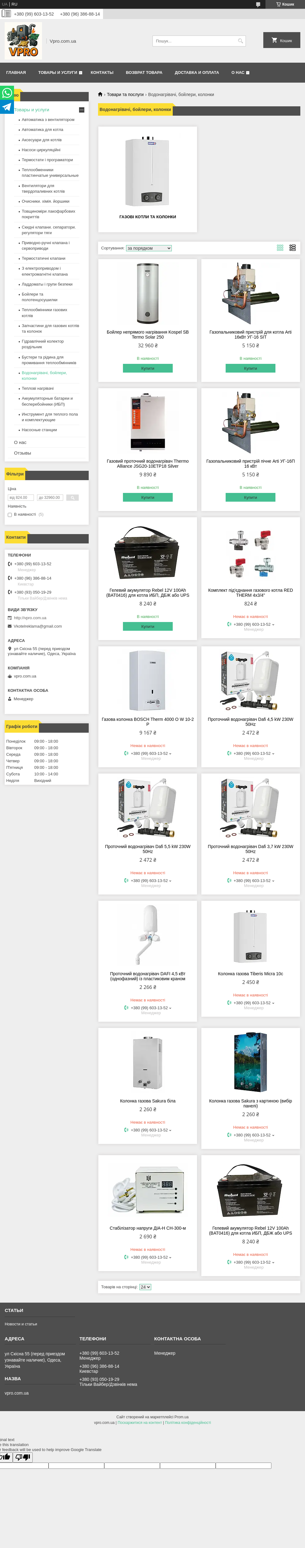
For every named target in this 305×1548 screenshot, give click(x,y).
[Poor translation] (23, 1457)
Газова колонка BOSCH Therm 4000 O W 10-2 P (148, 722)
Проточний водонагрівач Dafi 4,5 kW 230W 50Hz (250, 722)
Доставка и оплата (197, 72)
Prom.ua (182, 1417)
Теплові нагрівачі (38, 388)
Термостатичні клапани (43, 258)
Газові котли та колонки (148, 217)
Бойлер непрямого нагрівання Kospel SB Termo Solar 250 (148, 335)
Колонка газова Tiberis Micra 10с (250, 973)
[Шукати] (240, 41)
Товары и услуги (57, 72)
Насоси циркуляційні (41, 149)
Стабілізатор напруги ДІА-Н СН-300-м (148, 1228)
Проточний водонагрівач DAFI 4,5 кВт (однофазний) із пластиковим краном (147, 976)
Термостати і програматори (47, 159)
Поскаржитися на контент (140, 1422)
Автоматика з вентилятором (48, 119)
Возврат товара (144, 72)
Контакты (102, 72)
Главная (16, 72)
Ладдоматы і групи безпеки (47, 284)
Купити (147, 368)
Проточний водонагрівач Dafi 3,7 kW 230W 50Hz (250, 849)
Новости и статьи (21, 1324)
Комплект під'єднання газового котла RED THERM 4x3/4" (250, 593)
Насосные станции (39, 429)
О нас (238, 72)
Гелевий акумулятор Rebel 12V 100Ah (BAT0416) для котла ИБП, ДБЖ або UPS (147, 593)
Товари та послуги (125, 94)
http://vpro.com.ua (30, 617)
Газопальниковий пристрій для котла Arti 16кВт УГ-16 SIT (250, 335)
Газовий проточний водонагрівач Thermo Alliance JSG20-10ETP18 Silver (148, 464)
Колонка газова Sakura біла (148, 1100)
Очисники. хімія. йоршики (45, 201)
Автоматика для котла (42, 129)
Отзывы (22, 453)
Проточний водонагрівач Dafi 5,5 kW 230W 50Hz (148, 849)
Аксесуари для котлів (42, 139)
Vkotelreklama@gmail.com (38, 626)
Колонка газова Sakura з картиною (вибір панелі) (250, 1103)
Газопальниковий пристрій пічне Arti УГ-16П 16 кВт (250, 464)
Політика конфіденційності (188, 1422)
